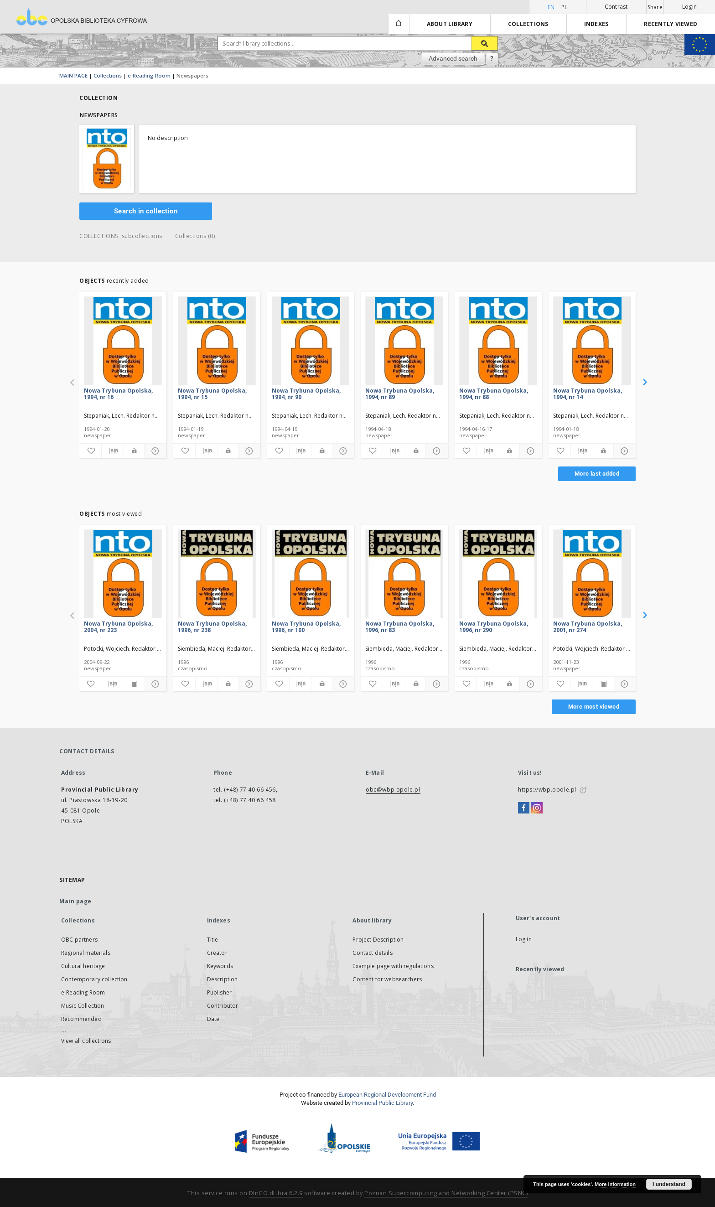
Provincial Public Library (382, 1102)
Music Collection (82, 1006)
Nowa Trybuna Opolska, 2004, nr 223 (118, 627)
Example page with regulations (392, 966)
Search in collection (145, 211)
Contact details (372, 953)
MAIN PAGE (73, 75)
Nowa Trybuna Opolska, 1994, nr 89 (399, 394)
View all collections (86, 1041)
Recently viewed (670, 24)
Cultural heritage (83, 966)
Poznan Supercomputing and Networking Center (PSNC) (446, 1193)
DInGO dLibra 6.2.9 (276, 1193)
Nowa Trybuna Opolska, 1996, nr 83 (399, 627)
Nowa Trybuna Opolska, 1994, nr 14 (587, 394)
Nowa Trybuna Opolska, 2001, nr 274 (587, 627)
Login (689, 6)
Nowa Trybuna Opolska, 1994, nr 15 (212, 394)
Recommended (81, 1019)
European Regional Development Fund (387, 1094)
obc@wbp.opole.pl (393, 789)
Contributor (222, 1006)
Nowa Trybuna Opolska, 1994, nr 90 (306, 394)
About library (449, 24)
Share (655, 7)
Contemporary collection (94, 979)
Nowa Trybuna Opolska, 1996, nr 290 (493, 627)
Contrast (616, 6)
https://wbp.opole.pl (547, 789)
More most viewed (593, 706)
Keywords (220, 966)
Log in (524, 939)
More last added (597, 473)
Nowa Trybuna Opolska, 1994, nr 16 (118, 394)
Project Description (378, 939)
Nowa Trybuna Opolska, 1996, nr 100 (306, 627)
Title (212, 939)
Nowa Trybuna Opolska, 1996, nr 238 (212, 627)
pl (564, 7)
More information (615, 1184)
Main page (75, 901)
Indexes (596, 24)
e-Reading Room (149, 75)
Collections (528, 24)
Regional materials (85, 953)
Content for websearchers (387, 979)
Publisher (219, 992)
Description (222, 979)
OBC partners (79, 939)
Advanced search (453, 58)
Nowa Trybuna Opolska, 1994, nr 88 (493, 394)
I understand (669, 1184)
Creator (217, 953)
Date (213, 1019)
